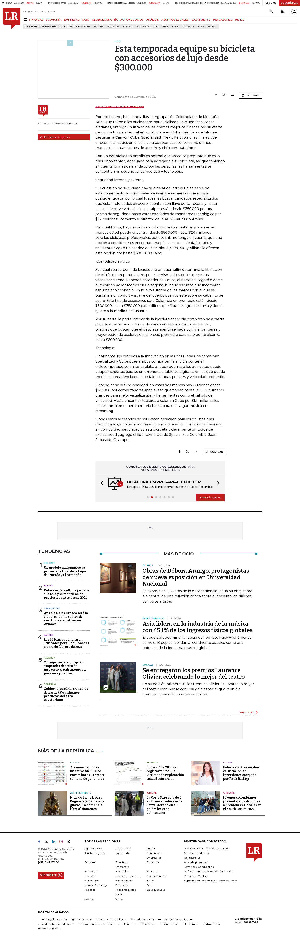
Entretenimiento (81, 792)
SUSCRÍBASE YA (210, 497)
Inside (150, 880)
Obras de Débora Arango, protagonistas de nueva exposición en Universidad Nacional (196, 577)
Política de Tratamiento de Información (208, 871)
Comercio (50, 684)
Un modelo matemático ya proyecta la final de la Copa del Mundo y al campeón (65, 571)
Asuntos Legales (94, 853)
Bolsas (48, 585)
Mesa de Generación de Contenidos (206, 848)
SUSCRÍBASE (289, 3)
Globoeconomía (157, 875)
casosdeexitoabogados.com (56, 923)
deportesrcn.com (49, 928)
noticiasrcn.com (169, 923)
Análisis (151, 848)
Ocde (175, 26)
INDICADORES (222, 19)
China (165, 26)
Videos (119, 898)
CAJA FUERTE (200, 19)
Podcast (89, 889)
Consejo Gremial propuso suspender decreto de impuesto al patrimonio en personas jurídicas (65, 667)
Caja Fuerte (122, 853)
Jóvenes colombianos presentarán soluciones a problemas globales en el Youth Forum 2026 (242, 803)
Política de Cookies (196, 875)
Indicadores (91, 880)
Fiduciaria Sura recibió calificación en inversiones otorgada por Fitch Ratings (241, 773)
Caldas (127, 26)
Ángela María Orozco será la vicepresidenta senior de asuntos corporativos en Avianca (66, 618)
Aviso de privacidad (196, 862)
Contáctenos (192, 857)
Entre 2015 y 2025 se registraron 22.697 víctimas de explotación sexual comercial (165, 773)
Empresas (90, 871)
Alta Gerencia (123, 848)
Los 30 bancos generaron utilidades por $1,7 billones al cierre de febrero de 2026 (66, 643)
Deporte (49, 563)
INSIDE (239, 19)
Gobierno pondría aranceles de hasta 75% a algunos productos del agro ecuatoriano (66, 694)
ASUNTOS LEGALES (175, 19)
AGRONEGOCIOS (131, 19)
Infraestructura (124, 880)
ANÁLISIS (152, 19)
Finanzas (89, 875)
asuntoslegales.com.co (52, 919)
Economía (153, 862)
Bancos (48, 635)
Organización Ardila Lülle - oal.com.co (248, 920)
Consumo (90, 862)
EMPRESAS (71, 19)
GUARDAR (250, 95)
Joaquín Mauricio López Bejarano (119, 106)
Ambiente (229, 792)
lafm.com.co (191, 923)
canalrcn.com (126, 923)
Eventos (152, 871)
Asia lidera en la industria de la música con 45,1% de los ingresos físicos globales (198, 627)
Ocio (150, 885)
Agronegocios (93, 848)
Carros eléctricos (147, 26)
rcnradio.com (147, 923)
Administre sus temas (55, 137)
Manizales (113, 26)
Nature (98, 26)
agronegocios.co (81, 919)
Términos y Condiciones (199, 866)
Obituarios (121, 885)
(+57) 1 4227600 (48, 862)
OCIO (85, 19)
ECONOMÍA (53, 19)
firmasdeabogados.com (145, 919)
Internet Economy (95, 885)
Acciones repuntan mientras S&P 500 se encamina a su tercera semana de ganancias (87, 773)
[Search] (271, 11)
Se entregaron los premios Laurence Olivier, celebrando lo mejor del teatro (194, 673)
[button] (100, 484)
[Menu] (26, 19)
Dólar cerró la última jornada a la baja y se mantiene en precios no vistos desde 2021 (66, 594)
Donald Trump (207, 26)
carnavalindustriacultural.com (96, 923)
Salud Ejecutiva (156, 889)
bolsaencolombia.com (179, 919)
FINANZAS (36, 19)
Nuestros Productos (196, 853)
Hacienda (49, 657)
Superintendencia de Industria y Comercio (210, 880)
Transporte (52, 608)
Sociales (89, 898)
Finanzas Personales (127, 875)
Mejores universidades (76, 26)
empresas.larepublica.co (111, 919)
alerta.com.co (211, 923)
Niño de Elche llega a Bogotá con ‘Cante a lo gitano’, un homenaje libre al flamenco (87, 803)
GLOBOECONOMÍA (105, 19)
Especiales (122, 871)
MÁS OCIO (246, 712)
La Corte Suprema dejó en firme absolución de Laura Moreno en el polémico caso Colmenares (164, 805)
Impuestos (188, 26)
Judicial (151, 792)
